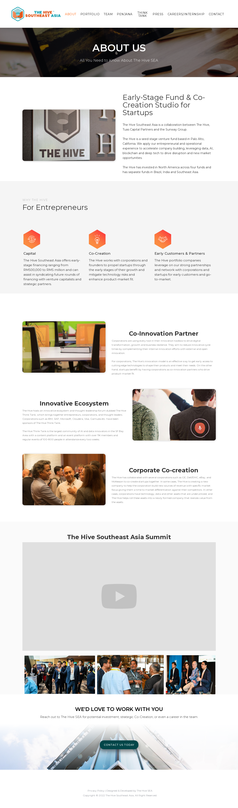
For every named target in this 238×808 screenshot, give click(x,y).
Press (158, 14)
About (70, 14)
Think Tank (142, 14)
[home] (36, 13)
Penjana (124, 14)
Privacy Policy (96, 790)
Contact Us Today (119, 744)
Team (108, 14)
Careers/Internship (186, 14)
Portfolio (90, 14)
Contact (216, 14)
